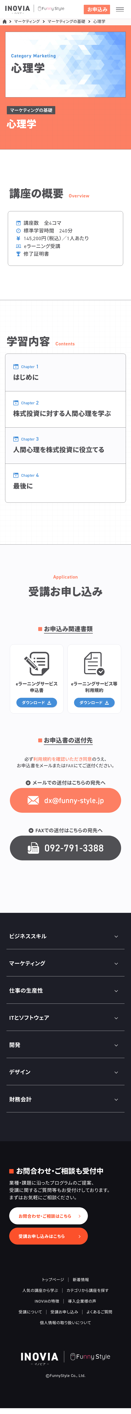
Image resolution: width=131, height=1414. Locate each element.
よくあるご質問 (99, 1317)
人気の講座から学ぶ (40, 1296)
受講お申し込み (64, 1317)
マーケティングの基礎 (66, 22)
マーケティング (27, 22)
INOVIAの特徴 (47, 1307)
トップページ (53, 1285)
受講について (30, 1317)
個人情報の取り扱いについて (65, 1328)
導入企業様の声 (82, 1307)
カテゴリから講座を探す (88, 1296)
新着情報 (81, 1285)
